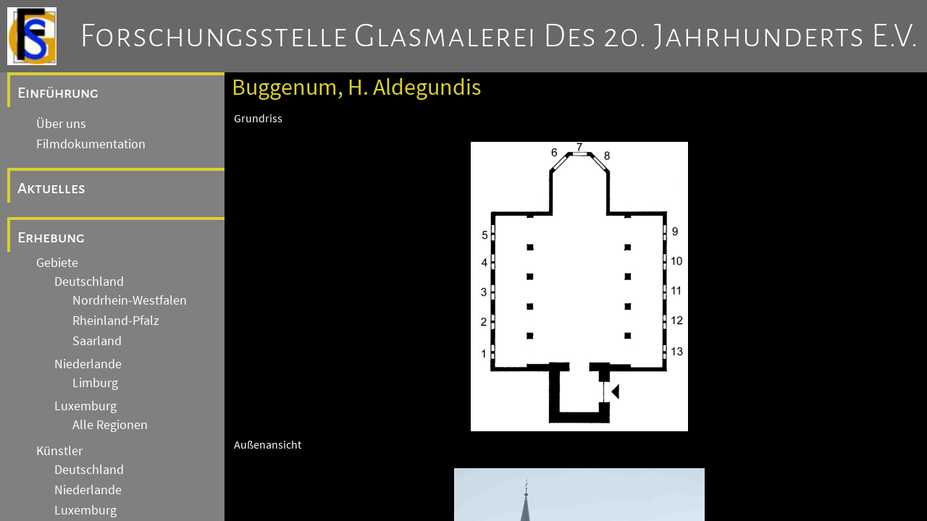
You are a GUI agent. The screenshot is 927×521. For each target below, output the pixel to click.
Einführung (57, 93)
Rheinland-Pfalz (115, 321)
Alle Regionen (110, 425)
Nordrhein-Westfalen (129, 300)
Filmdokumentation (91, 144)
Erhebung (51, 237)
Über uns (61, 124)
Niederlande (88, 364)
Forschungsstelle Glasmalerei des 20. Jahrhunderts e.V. (499, 36)
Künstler (59, 451)
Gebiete (57, 263)
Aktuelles (51, 188)
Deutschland (89, 281)
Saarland (97, 341)
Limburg (95, 383)
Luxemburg (85, 406)
